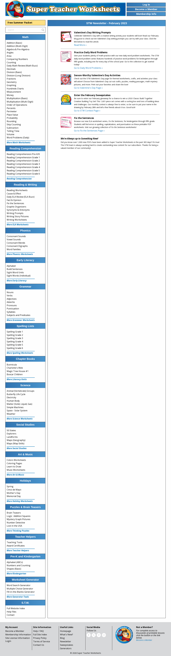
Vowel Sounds (14, 239)
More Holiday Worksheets (20, 501)
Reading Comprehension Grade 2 (23, 160)
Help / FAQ (38, 631)
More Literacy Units (17, 379)
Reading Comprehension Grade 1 (23, 157)
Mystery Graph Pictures (18, 519)
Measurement (14, 91)
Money (10, 95)
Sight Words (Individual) (18, 275)
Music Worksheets (16, 469)
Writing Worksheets (17, 219)
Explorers (11, 433)
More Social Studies (17, 448)
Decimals (11, 69)
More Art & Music (15, 474)
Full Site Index (40, 634)
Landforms (12, 436)
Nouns (10, 292)
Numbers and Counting (18, 565)
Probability (12, 117)
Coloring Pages (14, 463)
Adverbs (11, 302)
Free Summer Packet (19, 22)
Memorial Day (14, 496)
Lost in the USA (14, 525)
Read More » (80, 44)
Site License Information (17, 638)
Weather (11, 413)
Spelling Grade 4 (15, 341)
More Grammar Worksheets (21, 320)
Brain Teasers (14, 512)
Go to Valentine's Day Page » (88, 87)
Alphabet (11, 265)
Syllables (11, 311)
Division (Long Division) (18, 75)
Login (8, 641)
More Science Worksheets (20, 418)
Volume (10, 134)
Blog (62, 638)
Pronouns (12, 305)
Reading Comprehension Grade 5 (23, 170)
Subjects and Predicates (18, 315)
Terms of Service (41, 641)
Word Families (14, 249)
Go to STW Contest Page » (87, 110)
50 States (11, 430)
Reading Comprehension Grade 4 (23, 167)
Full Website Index (16, 608)
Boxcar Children (15, 374)
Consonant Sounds (16, 236)
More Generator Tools (18, 596)
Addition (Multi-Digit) (17, 46)
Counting (11, 62)
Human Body (13, 400)
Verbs (10, 295)
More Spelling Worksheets (20, 352)
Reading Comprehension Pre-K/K (23, 154)
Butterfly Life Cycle (16, 394)
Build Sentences (15, 269)
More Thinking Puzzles (18, 530)
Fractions (11, 78)
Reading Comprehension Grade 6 (23, 173)
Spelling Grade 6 (15, 348)
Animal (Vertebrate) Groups (20, 390)
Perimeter (12, 111)
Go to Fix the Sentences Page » (89, 130)
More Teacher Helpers (18, 550)
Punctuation (13, 308)
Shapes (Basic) (14, 568)
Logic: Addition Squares (18, 516)
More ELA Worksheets (18, 224)
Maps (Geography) (16, 440)
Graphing (11, 85)
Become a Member (14, 631)
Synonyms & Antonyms (18, 209)
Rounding (11, 121)
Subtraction (12, 127)
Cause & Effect (14, 193)
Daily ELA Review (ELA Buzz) (20, 196)
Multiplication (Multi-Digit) (20, 101)
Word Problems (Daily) (18, 137)
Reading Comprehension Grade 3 (23, 163)
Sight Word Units (15, 272)
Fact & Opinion (14, 200)
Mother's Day (13, 492)
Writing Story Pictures (18, 216)
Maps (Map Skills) (15, 443)
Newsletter (65, 641)
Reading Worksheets (17, 190)
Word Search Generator (18, 585)
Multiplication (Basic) (17, 98)
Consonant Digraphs (17, 246)
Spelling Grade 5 (15, 344)
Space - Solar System (17, 410)
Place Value (12, 114)
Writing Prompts (15, 213)
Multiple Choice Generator (20, 588)
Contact (10, 614)
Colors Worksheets (16, 460)
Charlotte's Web (15, 367)
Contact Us (38, 644)
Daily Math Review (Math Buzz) (22, 65)
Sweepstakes (66, 644)
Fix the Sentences (15, 203)
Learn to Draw (14, 466)
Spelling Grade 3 (15, 338)
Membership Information (18, 634)
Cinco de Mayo (14, 489)
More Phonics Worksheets (20, 254)
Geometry (12, 82)
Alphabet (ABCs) (15, 562)
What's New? (66, 634)
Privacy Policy (39, 638)
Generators (65, 648)
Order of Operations (17, 104)
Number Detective (16, 522)
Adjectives (12, 298)
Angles (10, 52)
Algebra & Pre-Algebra (18, 49)
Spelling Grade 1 (15, 331)
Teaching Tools (14, 542)
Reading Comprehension (19, 178)
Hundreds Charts (15, 88)
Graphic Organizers (16, 206)
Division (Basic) (14, 72)
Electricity (11, 397)
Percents (11, 108)
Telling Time (13, 131)
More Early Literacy (16, 280)
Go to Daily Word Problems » (88, 67)
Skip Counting (14, 124)
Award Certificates (16, 545)
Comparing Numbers (17, 59)
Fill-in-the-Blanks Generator (21, 591)
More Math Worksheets (18, 142)
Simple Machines (15, 407)
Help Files (11, 611)
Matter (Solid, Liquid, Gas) (19, 404)
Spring (10, 486)
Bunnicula (12, 364)
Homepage (65, 631)
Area (9, 55)
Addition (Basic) (14, 42)
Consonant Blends (16, 242)
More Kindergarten (16, 573)
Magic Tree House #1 (17, 371)
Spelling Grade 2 (15, 335)
